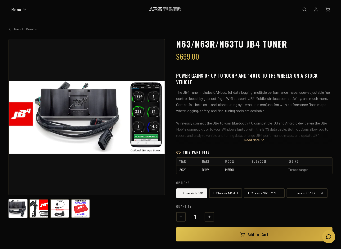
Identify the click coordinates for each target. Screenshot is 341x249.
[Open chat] (328, 236)
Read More (254, 140)
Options (183, 182)
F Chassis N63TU (225, 193)
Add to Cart (254, 234)
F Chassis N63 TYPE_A (307, 193)
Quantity (184, 206)
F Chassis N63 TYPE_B (264, 193)
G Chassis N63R (191, 193)
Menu (19, 9)
